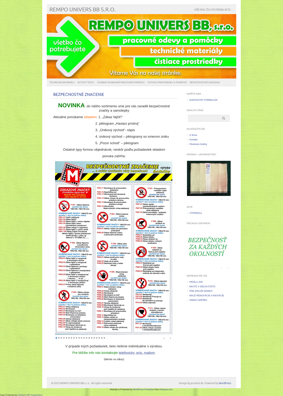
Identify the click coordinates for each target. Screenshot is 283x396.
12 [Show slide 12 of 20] (84, 337)
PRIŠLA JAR (196, 282)
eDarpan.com (166, 389)
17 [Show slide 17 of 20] (97, 337)
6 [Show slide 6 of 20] (69, 337)
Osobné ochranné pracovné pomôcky (121, 82)
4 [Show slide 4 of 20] (64, 337)
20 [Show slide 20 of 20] (104, 337)
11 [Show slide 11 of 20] (81, 337)
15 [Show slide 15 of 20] (92, 337)
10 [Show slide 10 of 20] (79, 337)
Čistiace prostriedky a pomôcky (167, 82)
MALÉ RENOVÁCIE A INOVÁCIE (207, 295)
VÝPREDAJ (196, 213)
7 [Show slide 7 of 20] (71, 337)
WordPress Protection (143, 389)
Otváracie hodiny (198, 144)
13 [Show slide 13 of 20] (87, 337)
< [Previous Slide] (164, 338)
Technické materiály (62, 82)
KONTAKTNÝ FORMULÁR (203, 100)
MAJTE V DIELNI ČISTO (202, 286)
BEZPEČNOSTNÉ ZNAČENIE (205, 82)
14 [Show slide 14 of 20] (89, 337)
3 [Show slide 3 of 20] (61, 337)
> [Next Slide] (170, 338)
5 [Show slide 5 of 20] (66, 337)
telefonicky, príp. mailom (137, 353)
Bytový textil (86, 82)
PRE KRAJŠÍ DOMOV (201, 291)
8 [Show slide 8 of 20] (74, 337)
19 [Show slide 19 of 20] (102, 337)
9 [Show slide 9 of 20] (76, 337)
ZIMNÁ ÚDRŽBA (198, 300)
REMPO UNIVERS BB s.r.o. (82, 9)
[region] (114, 250)
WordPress (225, 383)
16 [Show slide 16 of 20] (94, 337)
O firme (193, 135)
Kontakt (193, 139)
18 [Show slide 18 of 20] (99, 337)
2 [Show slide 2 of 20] (59, 337)
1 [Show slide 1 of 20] (56, 337)
